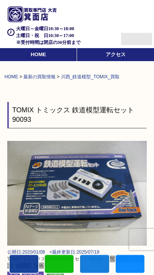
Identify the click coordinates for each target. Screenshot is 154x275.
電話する (24, 264)
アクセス (116, 54)
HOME (38, 54)
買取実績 (130, 264)
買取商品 (94, 264)
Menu (128, 36)
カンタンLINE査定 (59, 264)
